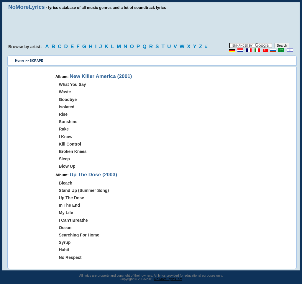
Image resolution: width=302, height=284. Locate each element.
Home (19, 60)
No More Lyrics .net (168, 279)
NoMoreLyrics (26, 7)
